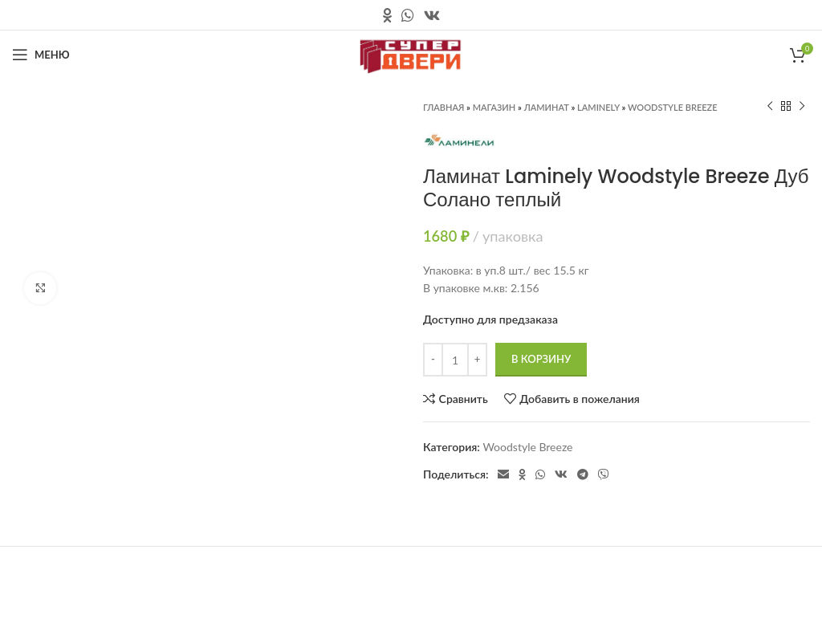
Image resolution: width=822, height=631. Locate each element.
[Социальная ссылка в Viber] (603, 474)
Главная (443, 107)
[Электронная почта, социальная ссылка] (503, 474)
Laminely (598, 107)
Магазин (494, 107)
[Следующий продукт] (802, 107)
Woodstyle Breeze (673, 107)
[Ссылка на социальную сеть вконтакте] (432, 15)
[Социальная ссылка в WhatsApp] (408, 15)
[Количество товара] (455, 360)
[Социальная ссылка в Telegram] (582, 474)
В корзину (541, 358)
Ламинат (546, 107)
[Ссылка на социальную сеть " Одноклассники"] (387, 15)
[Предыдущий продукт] (770, 107)
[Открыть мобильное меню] (41, 55)
